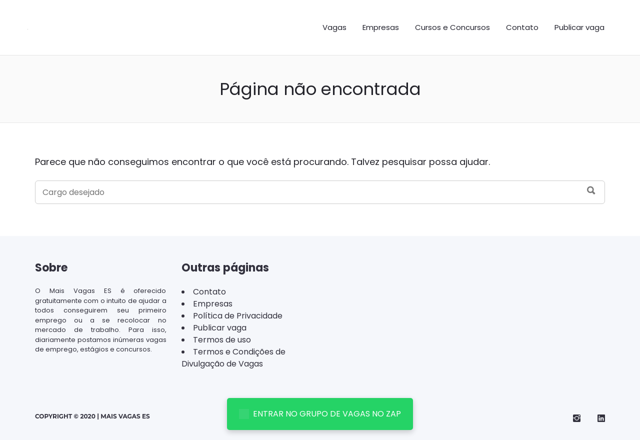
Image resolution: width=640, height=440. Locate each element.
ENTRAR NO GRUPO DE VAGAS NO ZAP (320, 414)
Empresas (380, 27)
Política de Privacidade (237, 316)
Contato (522, 27)
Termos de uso (222, 340)
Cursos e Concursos (452, 27)
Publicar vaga (579, 27)
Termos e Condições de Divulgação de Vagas (234, 358)
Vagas (334, 27)
